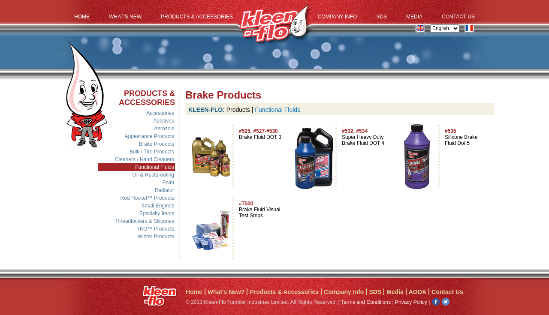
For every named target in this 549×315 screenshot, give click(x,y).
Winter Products (156, 237)
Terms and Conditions (366, 302)
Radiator (164, 190)
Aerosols (164, 129)
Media (414, 17)
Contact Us (458, 17)
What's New (125, 17)
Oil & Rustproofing (153, 175)
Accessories (160, 113)
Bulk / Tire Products (152, 152)
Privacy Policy (411, 302)
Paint (168, 183)
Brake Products (156, 144)
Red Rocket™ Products (147, 198)
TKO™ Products (155, 229)
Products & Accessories (197, 17)
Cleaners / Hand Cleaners (144, 159)
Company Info (337, 17)
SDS (381, 17)
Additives (163, 121)
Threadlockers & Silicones (144, 221)
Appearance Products (149, 136)
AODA (417, 291)
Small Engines (157, 206)
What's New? (226, 291)
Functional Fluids (154, 167)
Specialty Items (156, 213)
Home (82, 17)
